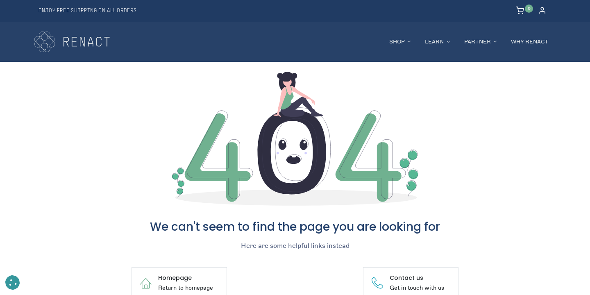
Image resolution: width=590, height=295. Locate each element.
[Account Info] (542, 11)
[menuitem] (529, 41)
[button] (12, 282)
